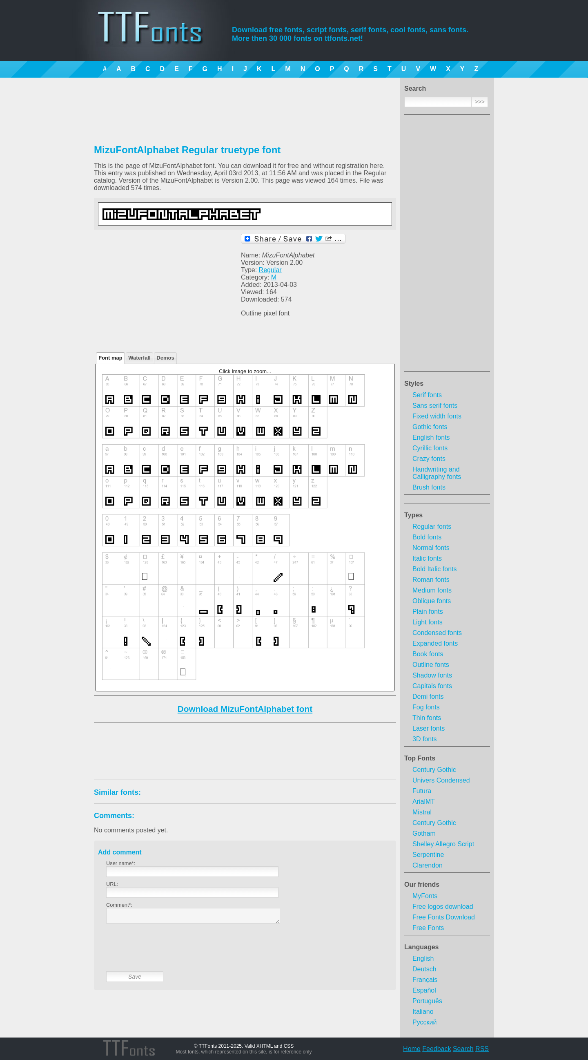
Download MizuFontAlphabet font (245, 708)
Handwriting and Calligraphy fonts (436, 473)
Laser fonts (428, 728)
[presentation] (168, 954)
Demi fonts (427, 696)
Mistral (422, 812)
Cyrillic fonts (430, 448)
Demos (165, 358)
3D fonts (424, 739)
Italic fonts (427, 558)
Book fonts (427, 654)
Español (424, 990)
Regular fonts (431, 526)
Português (427, 1000)
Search (463, 1048)
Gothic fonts (429, 426)
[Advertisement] (447, 245)
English (423, 958)
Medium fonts (432, 590)
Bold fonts (426, 537)
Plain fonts (427, 611)
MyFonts (424, 895)
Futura (421, 790)
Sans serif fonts (434, 405)
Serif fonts (427, 394)
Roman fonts (431, 579)
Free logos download (442, 906)
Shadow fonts (432, 675)
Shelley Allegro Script (443, 844)
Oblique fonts (431, 600)
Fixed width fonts (436, 416)
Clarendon (427, 865)
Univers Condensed (441, 780)
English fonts (431, 437)
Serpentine (428, 854)
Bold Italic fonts (434, 569)
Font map (110, 358)
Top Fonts (419, 758)
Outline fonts (430, 664)
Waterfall (139, 358)
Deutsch (424, 969)
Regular (270, 269)
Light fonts (427, 622)
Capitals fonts (432, 685)
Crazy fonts (428, 458)
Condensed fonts (437, 632)
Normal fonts (431, 547)
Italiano (423, 1011)
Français (424, 979)
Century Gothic (434, 769)
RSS (482, 1048)
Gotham (424, 833)
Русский (424, 1022)
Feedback (436, 1048)
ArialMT (423, 801)
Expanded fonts (435, 643)
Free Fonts (428, 927)
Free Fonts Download (443, 917)
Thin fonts (426, 717)
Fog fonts (426, 707)
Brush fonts (428, 487)
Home (412, 1048)
